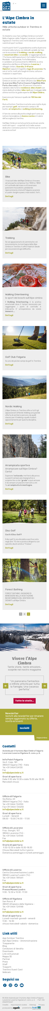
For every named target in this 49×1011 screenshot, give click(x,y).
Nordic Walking (13, 406)
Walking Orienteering (17, 294)
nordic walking (35, 52)
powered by (31, 1007)
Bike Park (41, 81)
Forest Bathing (13, 589)
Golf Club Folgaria (15, 356)
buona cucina (28, 116)
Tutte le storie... (24, 700)
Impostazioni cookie (19, 1005)
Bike (7, 176)
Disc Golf (10, 530)
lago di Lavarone (35, 69)
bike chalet (36, 88)
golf (15, 107)
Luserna (35, 64)
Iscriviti (24, 728)
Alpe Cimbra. (39, 92)
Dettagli (9, 196)
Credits (5, 1005)
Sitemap (32, 1005)
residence (25, 88)
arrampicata (14, 109)
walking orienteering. (32, 109)
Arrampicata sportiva (17, 465)
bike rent (26, 90)
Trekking (10, 237)
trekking (23, 52)
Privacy (42, 1005)
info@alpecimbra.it (13, 772)
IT (13, 4)
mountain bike (11, 55)
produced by (11, 1007)
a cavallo (24, 55)
